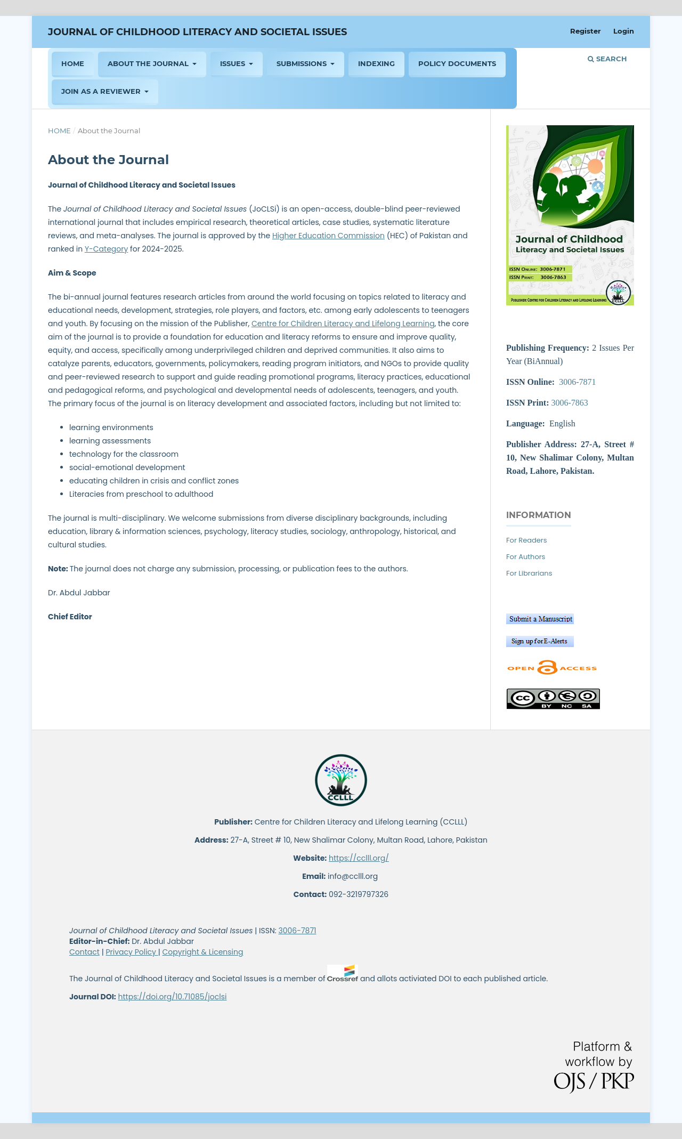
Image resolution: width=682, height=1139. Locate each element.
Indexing (376, 63)
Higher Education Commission (328, 235)
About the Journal (149, 63)
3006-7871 (577, 381)
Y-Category (106, 249)
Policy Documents (457, 63)
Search (607, 58)
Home (59, 130)
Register (585, 31)
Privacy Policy (131, 952)
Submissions (303, 63)
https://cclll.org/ (359, 858)
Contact (84, 952)
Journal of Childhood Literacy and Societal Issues (197, 32)
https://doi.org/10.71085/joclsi (172, 996)
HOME (72, 63)
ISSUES (233, 63)
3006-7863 (569, 402)
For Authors (525, 557)
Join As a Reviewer (102, 91)
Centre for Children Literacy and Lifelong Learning (343, 323)
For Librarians (529, 573)
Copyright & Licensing (203, 952)
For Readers (526, 540)
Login (623, 31)
